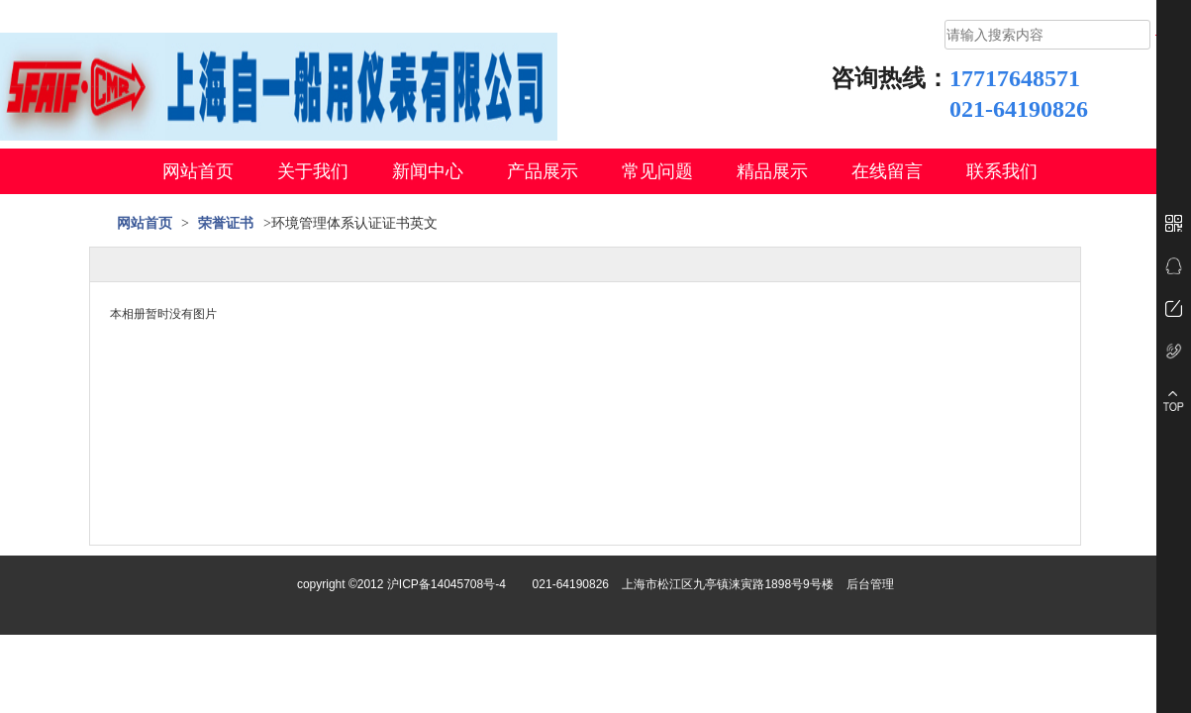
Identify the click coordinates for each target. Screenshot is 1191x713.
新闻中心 (427, 171)
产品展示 (542, 171)
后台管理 (870, 584)
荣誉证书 (225, 223)
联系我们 (1002, 171)
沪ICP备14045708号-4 (446, 584)
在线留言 (887, 171)
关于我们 (312, 171)
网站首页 (198, 171)
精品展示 (772, 171)
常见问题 (657, 171)
